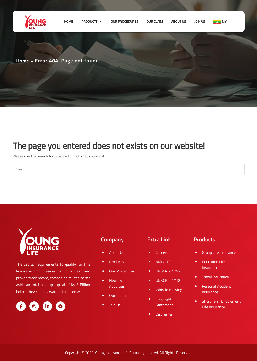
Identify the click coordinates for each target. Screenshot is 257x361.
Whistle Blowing (169, 290)
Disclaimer (164, 314)
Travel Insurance (215, 277)
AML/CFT (163, 262)
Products (116, 262)
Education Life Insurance (213, 264)
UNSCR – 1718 (168, 280)
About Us (178, 21)
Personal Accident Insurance (216, 289)
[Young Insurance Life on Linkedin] (47, 306)
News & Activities (117, 283)
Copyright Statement (164, 302)
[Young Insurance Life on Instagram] (34, 306)
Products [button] (92, 21)
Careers (162, 252)
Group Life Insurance (219, 252)
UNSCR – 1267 (168, 271)
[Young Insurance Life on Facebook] (21, 306)
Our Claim (155, 21)
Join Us (199, 21)
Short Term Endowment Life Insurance (221, 304)
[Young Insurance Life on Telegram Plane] (60, 306)
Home (68, 21)
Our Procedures (124, 21)
